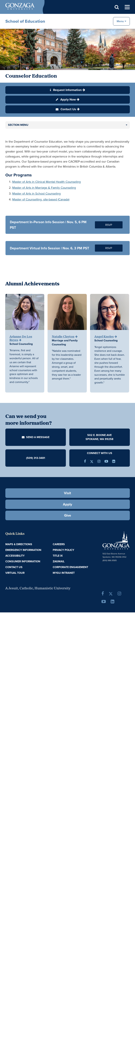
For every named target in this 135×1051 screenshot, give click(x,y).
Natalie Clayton (63, 336)
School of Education (25, 21)
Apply (67, 504)
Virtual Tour (15, 573)
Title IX (58, 556)
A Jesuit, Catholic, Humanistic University (37, 588)
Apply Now (66, 99)
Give (67, 515)
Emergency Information (23, 550)
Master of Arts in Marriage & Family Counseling (44, 187)
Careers (59, 544)
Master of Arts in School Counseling (36, 193)
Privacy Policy (63, 550)
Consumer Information (22, 561)
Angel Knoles (104, 336)
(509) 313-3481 (35, 458)
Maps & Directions (18, 544)
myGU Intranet (64, 573)
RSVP (108, 225)
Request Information (66, 90)
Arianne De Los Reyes (21, 338)
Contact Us (66, 109)
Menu (120, 21)
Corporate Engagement (70, 567)
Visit (67, 493)
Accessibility (15, 556)
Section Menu (18, 125)
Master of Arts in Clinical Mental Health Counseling (46, 182)
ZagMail (58, 561)
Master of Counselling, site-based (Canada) (40, 199)
